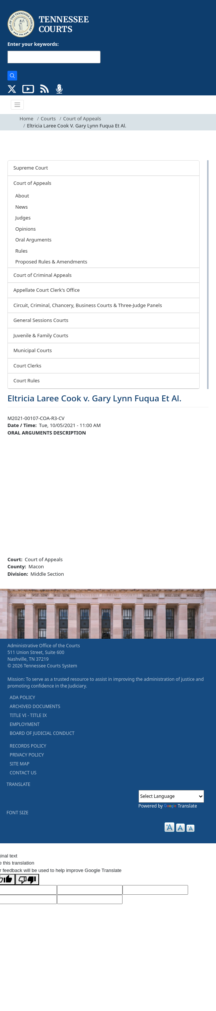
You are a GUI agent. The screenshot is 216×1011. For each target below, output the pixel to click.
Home (27, 118)
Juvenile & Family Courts (40, 335)
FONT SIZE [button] (18, 812)
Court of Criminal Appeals (42, 275)
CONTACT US (23, 773)
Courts (48, 118)
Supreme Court (30, 167)
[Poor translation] (27, 879)
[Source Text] (155, 890)
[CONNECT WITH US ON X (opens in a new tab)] (12, 88)
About (22, 195)
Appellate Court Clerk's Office (46, 290)
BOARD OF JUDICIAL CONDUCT (42, 733)
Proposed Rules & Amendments (51, 261)
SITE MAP (19, 764)
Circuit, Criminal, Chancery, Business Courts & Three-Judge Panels (87, 305)
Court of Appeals (82, 118)
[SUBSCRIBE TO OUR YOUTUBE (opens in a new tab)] (28, 88)
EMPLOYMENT (24, 724)
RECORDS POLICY (28, 746)
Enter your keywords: (33, 44)
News (21, 206)
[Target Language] (90, 890)
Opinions (25, 228)
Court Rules (26, 380)
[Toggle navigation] (17, 105)
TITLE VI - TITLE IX (28, 715)
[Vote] (90, 899)
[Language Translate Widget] (171, 796)
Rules (21, 250)
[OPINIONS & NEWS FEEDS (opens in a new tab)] (44, 88)
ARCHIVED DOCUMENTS (35, 706)
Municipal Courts (32, 350)
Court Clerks (27, 365)
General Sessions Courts (41, 320)
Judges (23, 217)
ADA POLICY (22, 697)
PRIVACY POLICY (27, 755)
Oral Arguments (33, 239)
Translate (180, 806)
